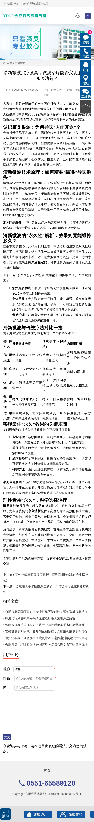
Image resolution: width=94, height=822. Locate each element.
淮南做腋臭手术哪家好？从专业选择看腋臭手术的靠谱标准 (44, 625)
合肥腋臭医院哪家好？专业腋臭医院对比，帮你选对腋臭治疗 (46, 611)
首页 (9, 62)
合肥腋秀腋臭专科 (36, 794)
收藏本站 (12, 3)
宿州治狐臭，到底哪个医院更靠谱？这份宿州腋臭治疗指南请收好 (49, 638)
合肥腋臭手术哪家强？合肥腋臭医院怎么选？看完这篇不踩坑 (46, 644)
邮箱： (8, 678)
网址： (8, 687)
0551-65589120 (77, 16)
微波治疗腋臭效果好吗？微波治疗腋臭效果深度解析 (40, 618)
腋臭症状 (20, 62)
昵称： (8, 669)
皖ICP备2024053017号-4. (65, 794)
